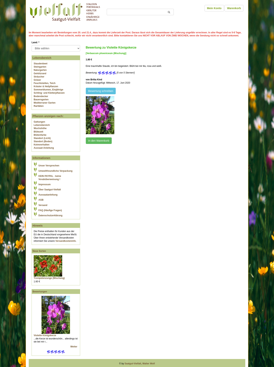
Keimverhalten (41, 144)
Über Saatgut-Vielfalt (49, 189)
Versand (42, 205)
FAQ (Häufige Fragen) (50, 210)
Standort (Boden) (43, 141)
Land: (35, 42)
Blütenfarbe (40, 135)
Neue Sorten (39, 251)
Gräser (37, 80)
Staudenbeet (40, 63)
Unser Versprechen (48, 165)
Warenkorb (234, 8)
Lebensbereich (42, 125)
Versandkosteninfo (65, 241)
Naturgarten (40, 70)
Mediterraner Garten (45, 102)
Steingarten (40, 66)
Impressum (44, 184)
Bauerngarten (41, 99)
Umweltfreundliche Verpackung (55, 171)
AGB (41, 200)
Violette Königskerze (45, 335)
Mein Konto (214, 8)
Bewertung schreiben (100, 91)
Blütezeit (38, 131)
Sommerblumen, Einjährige (48, 89)
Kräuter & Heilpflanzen (46, 86)
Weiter (74, 346)
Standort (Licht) (42, 138)
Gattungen (39, 121)
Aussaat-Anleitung (44, 148)
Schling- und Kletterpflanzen (49, 93)
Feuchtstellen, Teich (44, 83)
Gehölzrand (40, 73)
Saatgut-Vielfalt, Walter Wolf (140, 363)
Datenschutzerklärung (50, 215)
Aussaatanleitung (47, 194)
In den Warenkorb (98, 140)
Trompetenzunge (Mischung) (49, 278)
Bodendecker (41, 96)
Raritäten (39, 106)
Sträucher (39, 76)
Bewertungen (40, 291)
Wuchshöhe (40, 128)
